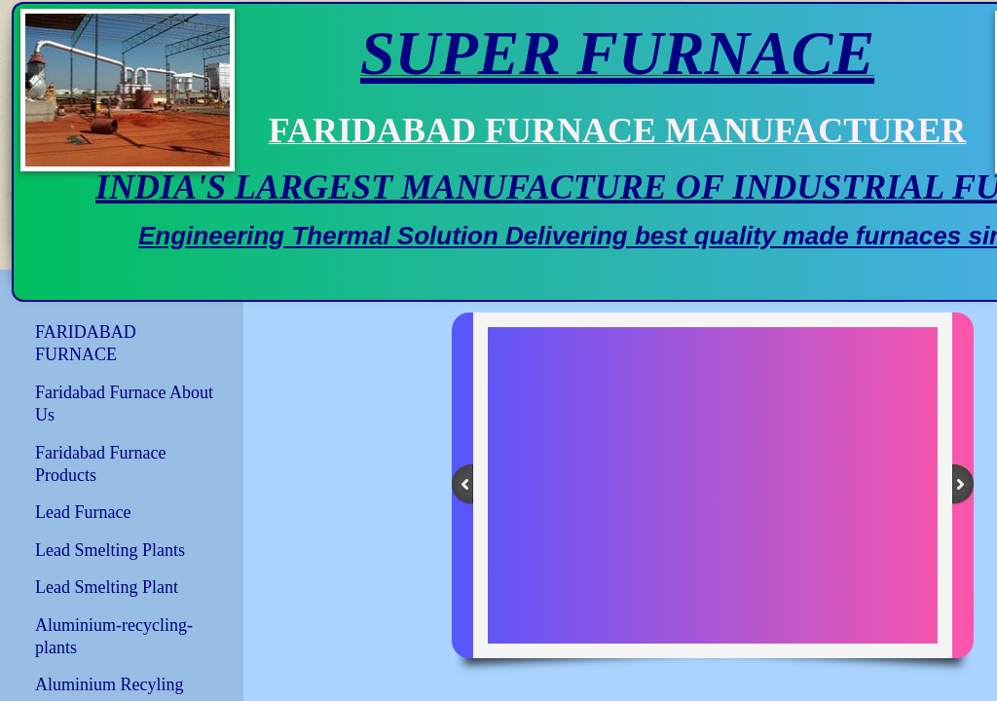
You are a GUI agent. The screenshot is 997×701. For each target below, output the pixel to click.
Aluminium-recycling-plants (114, 636)
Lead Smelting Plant (106, 587)
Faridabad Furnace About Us (124, 403)
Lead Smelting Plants (110, 550)
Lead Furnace (82, 512)
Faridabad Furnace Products (100, 464)
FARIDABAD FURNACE (85, 343)
